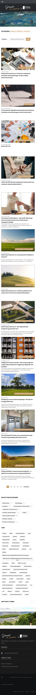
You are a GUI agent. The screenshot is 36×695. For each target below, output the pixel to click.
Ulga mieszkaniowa (7, 588)
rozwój (20, 582)
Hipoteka (22, 539)
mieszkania (5, 563)
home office (5, 542)
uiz (31, 585)
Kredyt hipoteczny (14, 549)
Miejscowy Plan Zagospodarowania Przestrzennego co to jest (17, 559)
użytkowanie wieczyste (22, 588)
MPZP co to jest (22, 563)
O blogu (27, 691)
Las (30, 549)
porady (11, 579)
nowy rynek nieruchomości (20, 569)
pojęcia (4, 579)
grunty (14, 539)
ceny (29, 533)
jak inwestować (15, 546)
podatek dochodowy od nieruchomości (12, 575)
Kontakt (33, 691)
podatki (28, 575)
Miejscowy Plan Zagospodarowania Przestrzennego (15, 555)
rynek (27, 582)
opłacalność (13, 572)
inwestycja (25, 542)
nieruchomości (6, 569)
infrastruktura (15, 542)
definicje (22, 536)
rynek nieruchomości (21, 585)
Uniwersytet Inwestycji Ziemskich (9, 666)
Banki (11, 533)
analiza (4, 533)
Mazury (4, 552)
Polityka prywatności (18, 691)
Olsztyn (4, 572)
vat (3, 591)
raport (4, 582)
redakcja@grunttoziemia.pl (11, 653)
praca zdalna (20, 579)
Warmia (10, 591)
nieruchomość (27, 566)
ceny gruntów (5, 536)
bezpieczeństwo (20, 533)
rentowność (12, 582)
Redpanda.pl (10, 684)
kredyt (4, 549)
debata (15, 536)
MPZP (13, 563)
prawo (28, 579)
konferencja (26, 546)
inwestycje (5, 546)
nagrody (4, 566)
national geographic (15, 566)
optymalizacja (23, 572)
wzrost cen (25, 591)
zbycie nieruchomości (15, 594)
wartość (17, 591)
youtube (4, 594)
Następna (26, 486)
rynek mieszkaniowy (7, 585)
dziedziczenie (5, 539)
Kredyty (24, 549)
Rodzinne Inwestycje (6, 663)
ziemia (26, 594)
